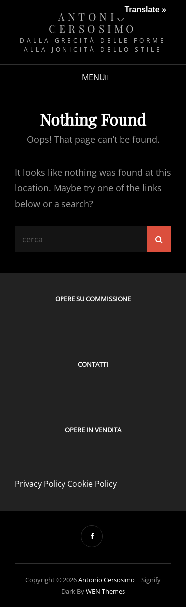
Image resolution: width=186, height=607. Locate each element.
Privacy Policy (40, 483)
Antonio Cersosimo (93, 22)
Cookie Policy (92, 483)
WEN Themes (105, 591)
